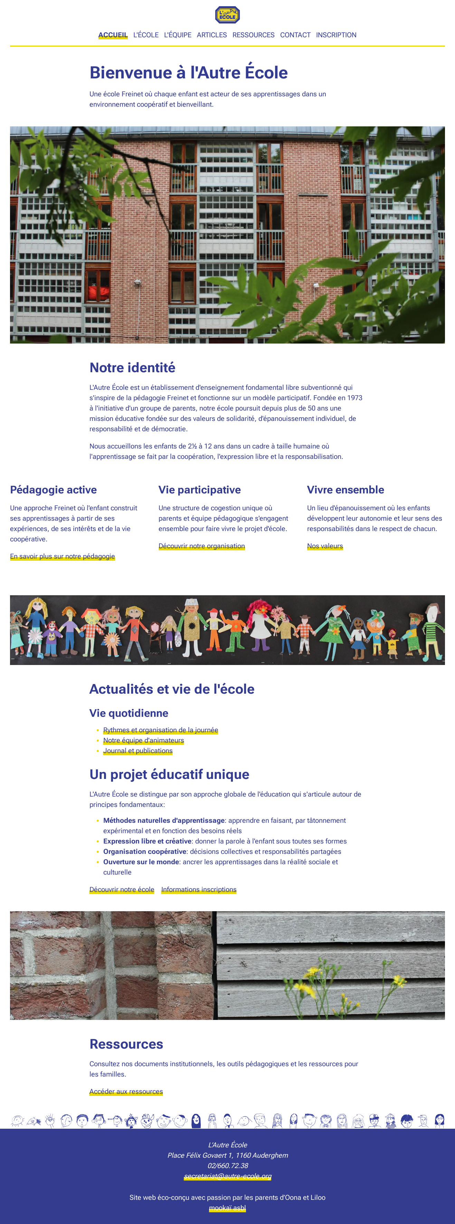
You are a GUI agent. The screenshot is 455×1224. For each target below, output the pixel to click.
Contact (295, 35)
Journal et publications (138, 750)
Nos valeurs (325, 546)
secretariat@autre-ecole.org (227, 1176)
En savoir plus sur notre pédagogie (62, 556)
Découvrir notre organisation (202, 546)
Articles (212, 35)
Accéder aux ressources (126, 1091)
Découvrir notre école (121, 889)
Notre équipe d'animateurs (143, 740)
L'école (146, 35)
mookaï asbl (227, 1208)
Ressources (254, 35)
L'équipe (177, 35)
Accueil (113, 35)
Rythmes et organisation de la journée (160, 730)
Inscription (336, 35)
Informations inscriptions (199, 889)
